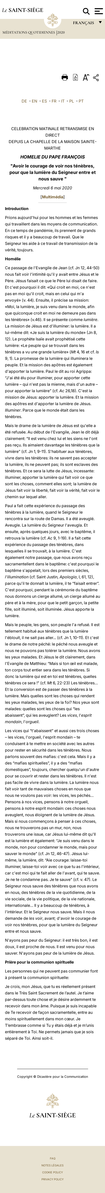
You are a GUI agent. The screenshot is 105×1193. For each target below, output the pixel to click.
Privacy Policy (52, 1179)
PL (71, 101)
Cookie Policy (52, 1172)
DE (24, 101)
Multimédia (52, 196)
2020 (61, 32)
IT (63, 101)
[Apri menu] (98, 11)
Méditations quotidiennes (29, 32)
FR (54, 101)
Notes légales (52, 1165)
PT (81, 101)
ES (44, 101)
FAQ (52, 1158)
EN (34, 101)
